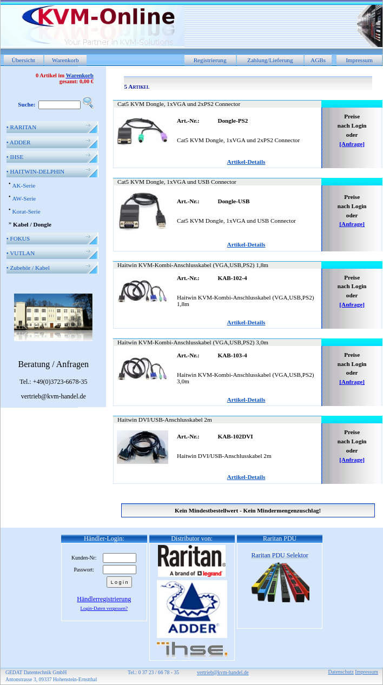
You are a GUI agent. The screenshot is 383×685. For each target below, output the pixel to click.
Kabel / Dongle (32, 224)
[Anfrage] (352, 144)
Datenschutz (341, 672)
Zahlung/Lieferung (270, 60)
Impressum (359, 60)
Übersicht (23, 60)
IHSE (15, 157)
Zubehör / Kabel (28, 267)
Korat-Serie (26, 211)
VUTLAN (20, 253)
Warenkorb (65, 60)
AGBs (318, 60)
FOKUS (18, 238)
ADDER (18, 142)
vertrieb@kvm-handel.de (223, 672)
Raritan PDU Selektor (279, 555)
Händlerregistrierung (104, 599)
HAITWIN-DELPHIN (35, 171)
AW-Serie (24, 198)
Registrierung (210, 60)
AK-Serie (23, 185)
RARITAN (21, 127)
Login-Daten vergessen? (104, 608)
